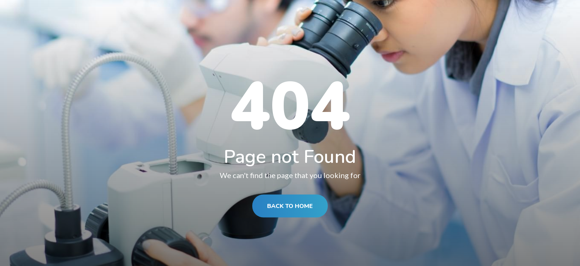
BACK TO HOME (290, 206)
